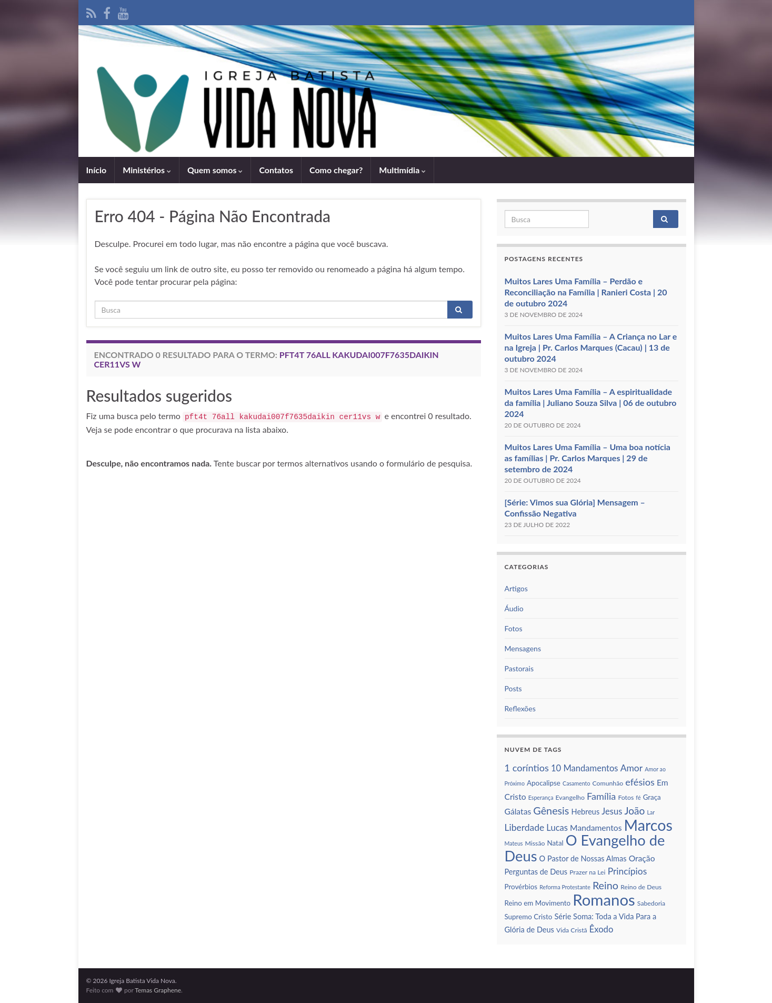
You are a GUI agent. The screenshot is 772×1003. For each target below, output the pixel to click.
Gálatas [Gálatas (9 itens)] (518, 811)
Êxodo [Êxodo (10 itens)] (601, 929)
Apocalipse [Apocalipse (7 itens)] (543, 783)
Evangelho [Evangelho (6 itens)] (570, 797)
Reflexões (520, 708)
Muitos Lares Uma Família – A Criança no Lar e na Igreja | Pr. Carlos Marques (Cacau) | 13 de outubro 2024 (591, 347)
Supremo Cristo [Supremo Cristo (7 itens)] (529, 916)
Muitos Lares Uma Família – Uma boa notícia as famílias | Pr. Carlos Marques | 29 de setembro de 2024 (587, 458)
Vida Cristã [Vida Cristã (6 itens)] (571, 930)
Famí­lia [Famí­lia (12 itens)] (601, 796)
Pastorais (519, 668)
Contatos (276, 170)
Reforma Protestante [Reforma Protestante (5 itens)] (564, 886)
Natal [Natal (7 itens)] (555, 843)
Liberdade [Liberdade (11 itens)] (525, 827)
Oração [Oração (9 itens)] (642, 858)
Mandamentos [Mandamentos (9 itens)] (595, 827)
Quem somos (215, 170)
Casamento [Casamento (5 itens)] (576, 783)
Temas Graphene (158, 990)
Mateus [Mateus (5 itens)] (514, 843)
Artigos (516, 588)
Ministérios (147, 170)
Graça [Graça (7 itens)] (652, 797)
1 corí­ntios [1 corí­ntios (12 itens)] (527, 767)
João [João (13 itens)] (635, 811)
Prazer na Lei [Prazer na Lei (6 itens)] (587, 872)
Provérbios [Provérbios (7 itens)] (521, 886)
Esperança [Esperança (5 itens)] (541, 797)
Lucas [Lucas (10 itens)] (557, 827)
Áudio (514, 608)
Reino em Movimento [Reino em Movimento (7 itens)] (538, 903)
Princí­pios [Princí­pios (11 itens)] (627, 871)
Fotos (514, 628)
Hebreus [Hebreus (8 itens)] (586, 811)
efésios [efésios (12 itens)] (640, 782)
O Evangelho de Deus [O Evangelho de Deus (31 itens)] (585, 848)
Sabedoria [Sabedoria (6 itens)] (651, 903)
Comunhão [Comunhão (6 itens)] (608, 783)
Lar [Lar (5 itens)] (651, 812)
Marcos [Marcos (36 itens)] (648, 825)
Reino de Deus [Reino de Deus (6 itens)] (640, 887)
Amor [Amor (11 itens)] (631, 767)
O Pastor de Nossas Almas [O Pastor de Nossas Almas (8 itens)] (583, 858)
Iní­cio (96, 170)
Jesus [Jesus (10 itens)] (611, 811)
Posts (513, 688)
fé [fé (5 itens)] (638, 797)
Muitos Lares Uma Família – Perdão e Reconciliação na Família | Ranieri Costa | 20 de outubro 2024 (586, 292)
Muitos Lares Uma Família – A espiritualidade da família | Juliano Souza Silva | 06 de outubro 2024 (591, 402)
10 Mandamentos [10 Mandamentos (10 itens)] (584, 768)
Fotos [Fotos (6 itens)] (626, 797)
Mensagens (523, 648)
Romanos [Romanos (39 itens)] (604, 899)
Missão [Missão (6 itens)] (535, 843)
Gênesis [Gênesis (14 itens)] (551, 810)
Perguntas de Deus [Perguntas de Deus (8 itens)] (536, 871)
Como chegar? (336, 170)
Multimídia (402, 170)
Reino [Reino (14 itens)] (605, 885)
